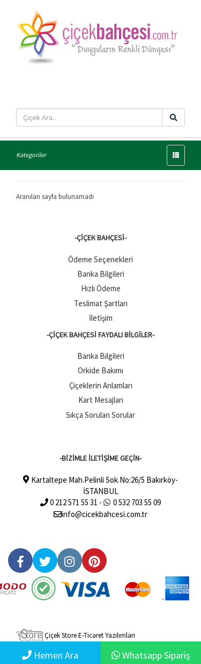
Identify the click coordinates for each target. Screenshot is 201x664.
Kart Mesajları (100, 400)
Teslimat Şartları (101, 303)
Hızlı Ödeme (101, 288)
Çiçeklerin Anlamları (100, 385)
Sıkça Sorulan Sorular (100, 415)
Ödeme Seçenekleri (100, 259)
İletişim (101, 318)
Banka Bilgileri (100, 274)
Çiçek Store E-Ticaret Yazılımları (75, 635)
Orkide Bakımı (100, 370)
